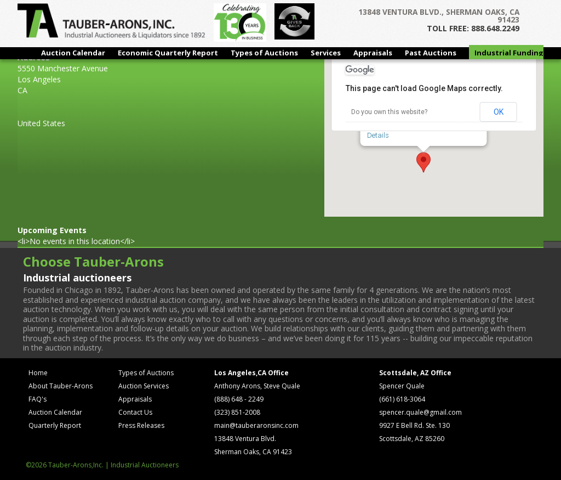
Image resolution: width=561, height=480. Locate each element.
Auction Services (143, 386)
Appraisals (372, 53)
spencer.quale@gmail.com (420, 412)
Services (326, 53)
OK (498, 112)
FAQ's (37, 399)
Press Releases (141, 425)
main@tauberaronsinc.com (256, 425)
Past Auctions (430, 53)
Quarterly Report (54, 425)
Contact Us (135, 412)
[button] (423, 162)
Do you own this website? (389, 112)
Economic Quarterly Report (168, 53)
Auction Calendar (73, 53)
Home (38, 372)
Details (378, 135)
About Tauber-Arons (60, 386)
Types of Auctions (264, 53)
